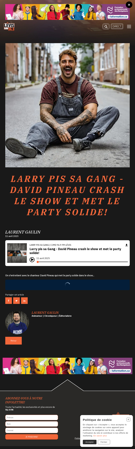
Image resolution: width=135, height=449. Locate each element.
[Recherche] (106, 27)
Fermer (103, 441)
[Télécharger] (126, 247)
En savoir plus (99, 435)
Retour (13, 343)
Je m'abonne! (31, 439)
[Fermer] (129, 4)
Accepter (89, 441)
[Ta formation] (67, 12)
